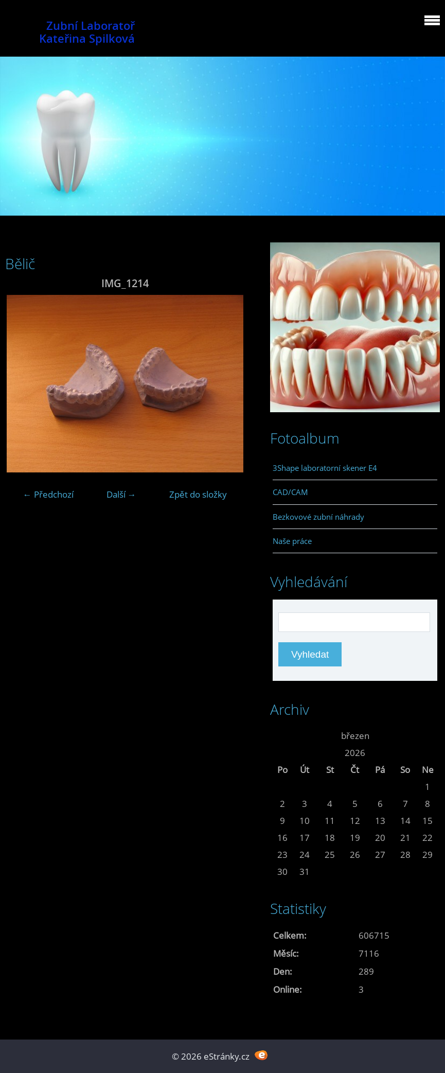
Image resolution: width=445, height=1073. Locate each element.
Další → (121, 494)
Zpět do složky (198, 494)
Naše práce (292, 541)
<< (282, 736)
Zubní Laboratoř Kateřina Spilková (87, 31)
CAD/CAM (290, 492)
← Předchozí (48, 494)
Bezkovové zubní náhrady (318, 517)
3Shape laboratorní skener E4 (325, 468)
